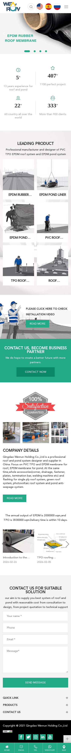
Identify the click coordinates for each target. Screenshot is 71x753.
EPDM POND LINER (52, 195)
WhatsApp (50, 750)
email (21, 750)
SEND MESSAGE (35, 682)
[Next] (67, 33)
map (64, 750)
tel (35, 750)
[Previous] (3, 33)
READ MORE (37, 323)
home (7, 750)
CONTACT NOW (35, 371)
